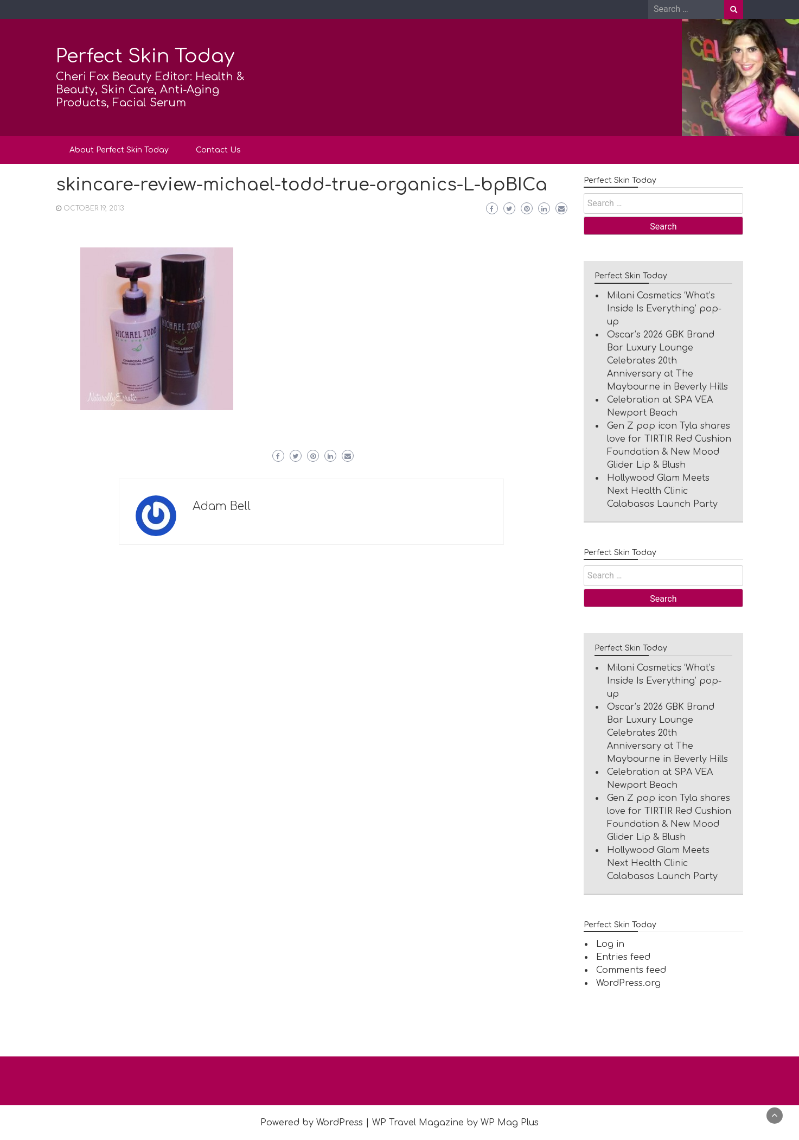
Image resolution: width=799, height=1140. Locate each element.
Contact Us (218, 150)
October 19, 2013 (93, 208)
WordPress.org (628, 983)
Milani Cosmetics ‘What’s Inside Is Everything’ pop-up (664, 309)
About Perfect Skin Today (119, 150)
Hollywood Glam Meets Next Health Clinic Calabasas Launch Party (662, 491)
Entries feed (623, 957)
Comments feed (631, 970)
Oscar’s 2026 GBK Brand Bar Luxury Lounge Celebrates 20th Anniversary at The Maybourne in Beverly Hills (667, 361)
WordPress (339, 1123)
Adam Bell (222, 506)
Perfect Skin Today (145, 56)
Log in (610, 944)
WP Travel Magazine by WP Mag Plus (455, 1123)
